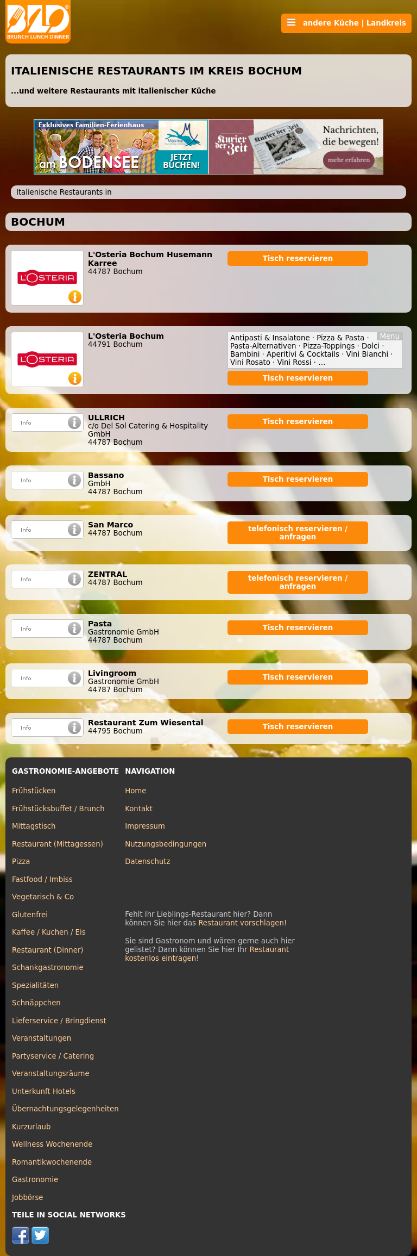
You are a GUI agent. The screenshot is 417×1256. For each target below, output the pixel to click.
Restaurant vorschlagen (241, 923)
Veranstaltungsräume (51, 1074)
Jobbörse (27, 1197)
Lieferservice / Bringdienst (59, 1021)
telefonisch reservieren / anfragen (298, 533)
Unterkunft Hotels (43, 1091)
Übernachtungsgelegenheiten (65, 1109)
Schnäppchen (36, 1003)
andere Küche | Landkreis (346, 22)
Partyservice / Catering (53, 1056)
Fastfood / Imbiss (42, 879)
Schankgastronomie (48, 967)
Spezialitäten (35, 985)
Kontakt (139, 809)
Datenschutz (147, 861)
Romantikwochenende (52, 1162)
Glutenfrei (30, 915)
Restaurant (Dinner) (48, 950)
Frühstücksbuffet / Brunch (58, 809)
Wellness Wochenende (52, 1144)
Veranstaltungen (41, 1038)
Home (135, 791)
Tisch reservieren (298, 258)
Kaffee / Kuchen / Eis (49, 932)
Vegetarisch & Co (43, 897)
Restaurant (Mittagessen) (57, 844)
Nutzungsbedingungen (165, 844)
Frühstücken (34, 791)
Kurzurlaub (31, 1127)
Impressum (145, 826)
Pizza (21, 861)
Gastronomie (35, 1180)
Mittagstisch (34, 826)
